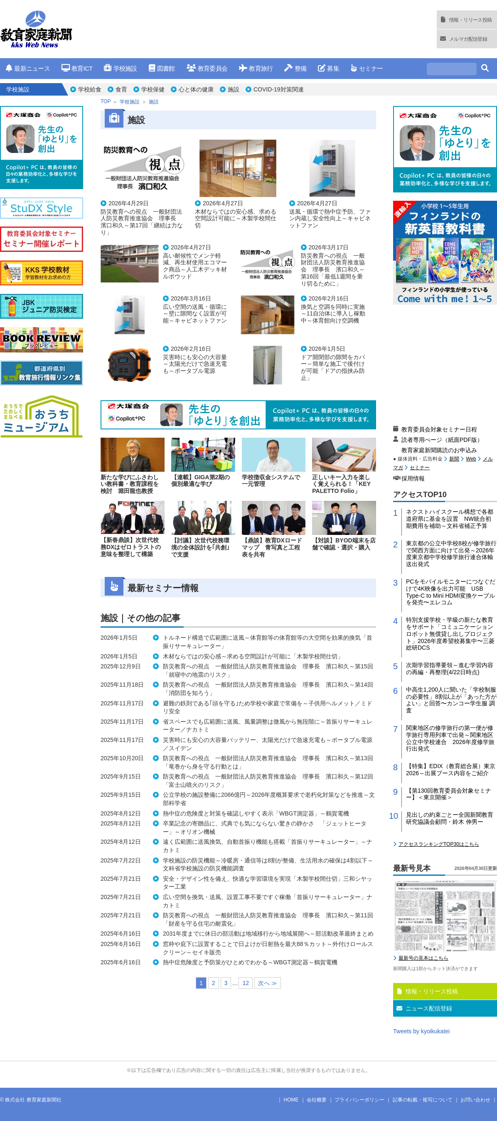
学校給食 (89, 89)
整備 (295, 68)
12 (245, 983)
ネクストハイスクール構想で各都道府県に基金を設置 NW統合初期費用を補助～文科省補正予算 (449, 518)
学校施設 (120, 68)
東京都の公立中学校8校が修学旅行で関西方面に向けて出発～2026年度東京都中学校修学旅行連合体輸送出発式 (451, 553)
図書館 (162, 68)
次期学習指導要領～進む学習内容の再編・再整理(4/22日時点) (449, 668)
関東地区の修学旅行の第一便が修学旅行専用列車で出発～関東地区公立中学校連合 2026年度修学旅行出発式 (450, 738)
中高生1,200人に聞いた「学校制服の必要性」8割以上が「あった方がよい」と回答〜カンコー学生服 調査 (451, 700)
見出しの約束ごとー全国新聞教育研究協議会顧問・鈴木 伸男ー (449, 818)
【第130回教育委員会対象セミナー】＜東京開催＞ (448, 794)
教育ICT (77, 68)
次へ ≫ (267, 983)
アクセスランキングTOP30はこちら (439, 844)
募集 (328, 68)
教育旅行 (256, 68)
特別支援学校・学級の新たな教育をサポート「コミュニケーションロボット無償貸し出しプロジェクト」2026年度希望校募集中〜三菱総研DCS (450, 633)
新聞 (454, 459)
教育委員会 (207, 68)
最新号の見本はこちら (423, 958)
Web (471, 459)
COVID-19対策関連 (278, 89)
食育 (121, 89)
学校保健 (153, 89)
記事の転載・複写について (423, 1100)
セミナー (367, 68)
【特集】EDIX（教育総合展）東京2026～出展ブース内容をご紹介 (450, 769)
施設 (233, 89)
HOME (291, 1100)
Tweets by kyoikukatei (421, 1031)
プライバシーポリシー (359, 1100)
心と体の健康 (196, 89)
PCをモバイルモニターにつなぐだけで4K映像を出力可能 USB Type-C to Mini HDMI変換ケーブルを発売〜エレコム (450, 592)
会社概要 (317, 1100)
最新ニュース (28, 68)
